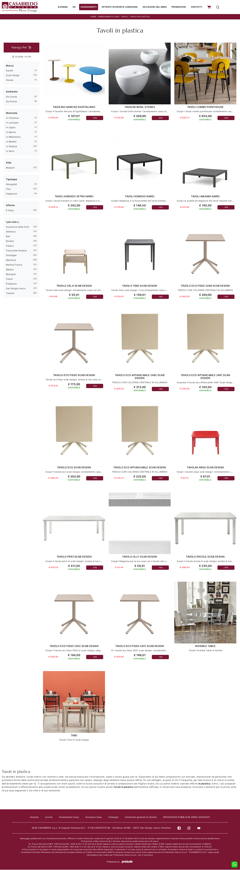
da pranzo (11, 101)
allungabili (11, 184)
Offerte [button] (10, 205)
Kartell (9, 71)
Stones (9, 80)
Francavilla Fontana (16, 251)
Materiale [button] (11, 113)
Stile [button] (8, 163)
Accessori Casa (93, 817)
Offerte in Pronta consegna (120, 7)
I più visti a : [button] (13, 222)
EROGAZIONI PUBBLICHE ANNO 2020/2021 (187, 817)
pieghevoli (11, 194)
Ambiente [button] (12, 91)
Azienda (65, 7)
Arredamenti (90, 7)
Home (93, 17)
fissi (8, 189)
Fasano (10, 246)
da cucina (11, 97)
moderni (10, 168)
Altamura (10, 232)
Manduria (11, 260)
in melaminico (13, 137)
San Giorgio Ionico (15, 288)
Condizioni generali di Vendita (141, 817)
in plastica (11, 146)
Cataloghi (114, 817)
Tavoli (124, 17)
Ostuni (9, 279)
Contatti (196, 7)
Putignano (11, 284)
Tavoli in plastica (140, 17)
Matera (9, 269)
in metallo (11, 142)
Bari (8, 236)
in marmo (11, 132)
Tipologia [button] (11, 179)
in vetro (10, 151)
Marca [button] (10, 65)
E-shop (10, 210)
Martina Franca (14, 265)
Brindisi (10, 241)
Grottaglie (11, 255)
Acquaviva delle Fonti (17, 227)
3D (76, 7)
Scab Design (13, 75)
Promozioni (179, 7)
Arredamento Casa (108, 17)
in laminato (12, 123)
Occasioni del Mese (155, 7)
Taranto (10, 293)
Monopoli (11, 274)
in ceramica (12, 118)
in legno (10, 127)
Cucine (48, 817)
